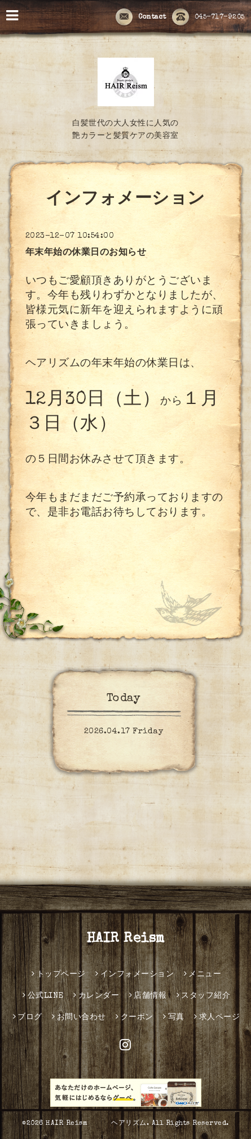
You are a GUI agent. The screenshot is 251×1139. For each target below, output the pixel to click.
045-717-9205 (208, 17)
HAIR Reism (133, 939)
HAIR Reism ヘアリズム (96, 1123)
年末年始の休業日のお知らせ (86, 253)
